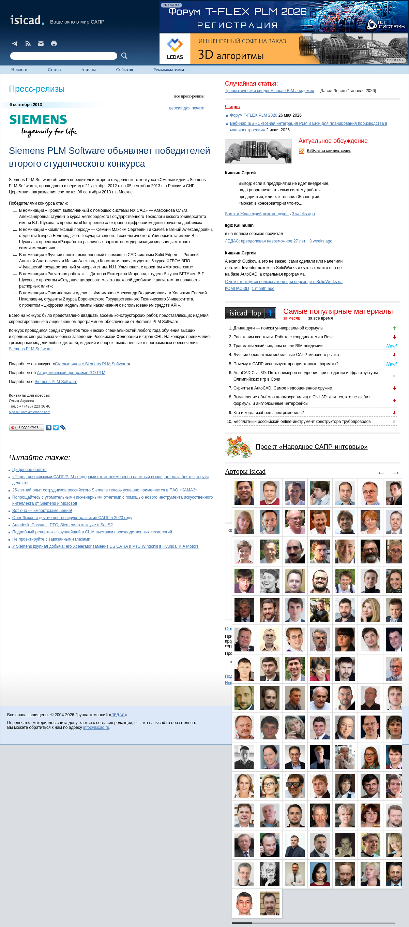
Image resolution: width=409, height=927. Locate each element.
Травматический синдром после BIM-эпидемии (269, 90)
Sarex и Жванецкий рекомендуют (257, 213)
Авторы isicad (245, 471)
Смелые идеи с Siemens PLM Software (91, 364)
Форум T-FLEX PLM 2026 (253, 115)
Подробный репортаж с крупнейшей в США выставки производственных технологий (92, 532)
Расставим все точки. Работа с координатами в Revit (283, 337)
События (124, 69)
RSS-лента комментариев (329, 150)
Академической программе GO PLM (71, 372)
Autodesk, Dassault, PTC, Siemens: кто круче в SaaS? (62, 525)
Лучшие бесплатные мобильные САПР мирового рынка (286, 354)
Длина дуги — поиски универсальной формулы (278, 328)
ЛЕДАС (118, 714)
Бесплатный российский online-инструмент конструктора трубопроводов (302, 421)
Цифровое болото (29, 469)
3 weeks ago (303, 213)
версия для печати (186, 108)
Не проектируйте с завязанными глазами (51, 539)
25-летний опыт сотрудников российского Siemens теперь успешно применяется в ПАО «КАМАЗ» (105, 490)
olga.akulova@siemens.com (29, 412)
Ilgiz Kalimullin (239, 225)
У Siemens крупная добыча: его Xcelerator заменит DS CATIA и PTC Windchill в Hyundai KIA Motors (105, 546)
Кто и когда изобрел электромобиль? (268, 412)
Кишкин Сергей (240, 173)
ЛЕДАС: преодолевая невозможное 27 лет (266, 241)
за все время (320, 318)
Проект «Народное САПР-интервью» (312, 446)
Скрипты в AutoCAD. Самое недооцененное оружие (282, 388)
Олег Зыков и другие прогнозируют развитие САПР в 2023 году (72, 517)
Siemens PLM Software (30, 349)
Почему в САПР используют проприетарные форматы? (285, 364)
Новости (19, 69)
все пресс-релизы (189, 96)
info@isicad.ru (96, 727)
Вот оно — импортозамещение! (42, 510)
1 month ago (263, 288)
